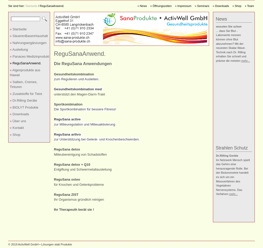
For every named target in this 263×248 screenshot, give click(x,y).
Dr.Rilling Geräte (227, 155)
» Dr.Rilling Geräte (23, 100)
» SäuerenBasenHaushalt (29, 36)
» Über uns (18, 121)
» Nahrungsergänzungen (28, 43)
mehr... (245, 60)
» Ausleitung (19, 49)
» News (142, 5)
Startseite (31, 5)
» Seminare (202, 5)
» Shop (236, 5)
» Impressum (183, 5)
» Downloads (221, 5)
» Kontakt (17, 128)
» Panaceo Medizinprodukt (29, 56)
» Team (249, 5)
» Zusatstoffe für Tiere (26, 94)
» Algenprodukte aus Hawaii (25, 72)
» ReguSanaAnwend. (25, 63)
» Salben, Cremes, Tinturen (23, 84)
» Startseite (18, 29)
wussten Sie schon (228, 26)
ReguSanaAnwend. (52, 5)
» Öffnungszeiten (161, 5)
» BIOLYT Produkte (24, 107)
